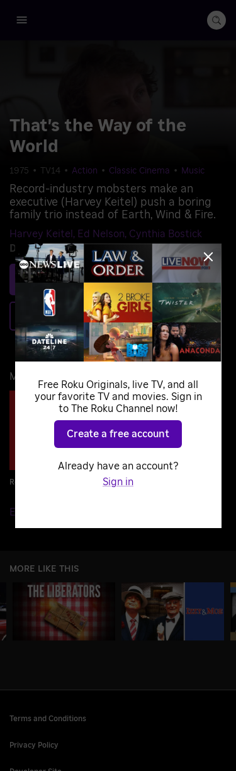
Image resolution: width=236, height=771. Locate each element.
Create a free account (118, 434)
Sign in (118, 482)
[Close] (208, 257)
